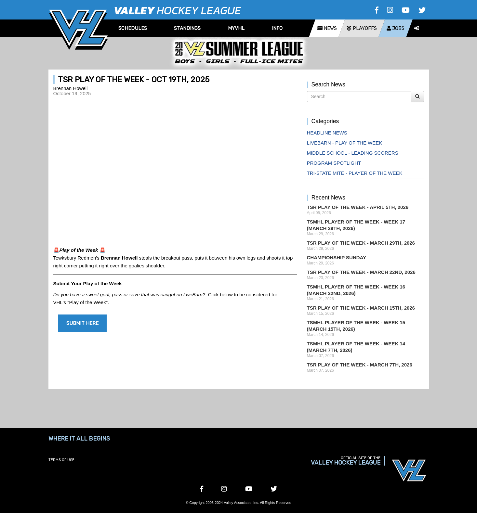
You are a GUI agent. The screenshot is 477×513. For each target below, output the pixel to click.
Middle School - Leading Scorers (352, 153)
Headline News (327, 132)
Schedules (132, 28)
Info (277, 28)
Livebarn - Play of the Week (344, 143)
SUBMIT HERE (82, 323)
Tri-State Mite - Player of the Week (355, 173)
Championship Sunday (336, 257)
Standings (187, 28)
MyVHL (236, 28)
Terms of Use (61, 460)
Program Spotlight (334, 163)
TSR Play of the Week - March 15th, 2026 (361, 308)
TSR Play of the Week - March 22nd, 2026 (361, 272)
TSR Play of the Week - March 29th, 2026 (361, 243)
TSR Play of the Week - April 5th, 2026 (358, 207)
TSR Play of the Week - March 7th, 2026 (359, 364)
